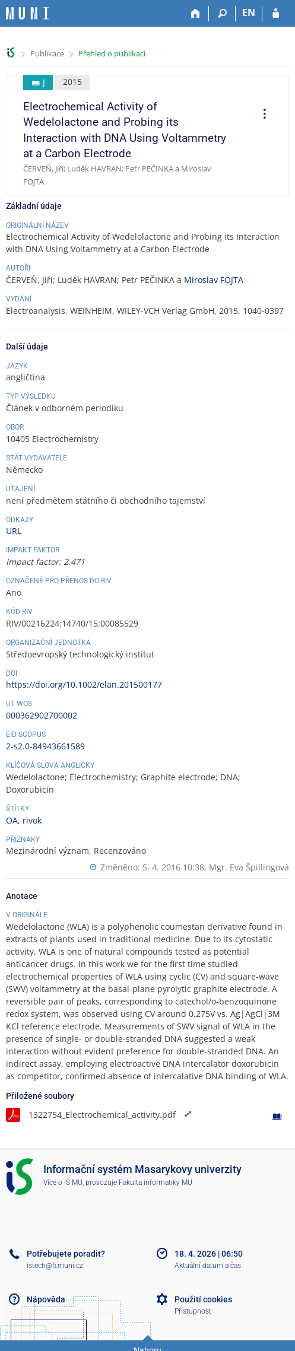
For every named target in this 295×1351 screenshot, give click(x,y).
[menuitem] (260, 115)
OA (12, 820)
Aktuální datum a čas (208, 1265)
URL (13, 530)
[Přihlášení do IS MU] (275, 13)
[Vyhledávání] (222, 13)
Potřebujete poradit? (66, 1253)
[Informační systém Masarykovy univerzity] (27, 13)
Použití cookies (203, 1299)
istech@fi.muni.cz (55, 1265)
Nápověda (46, 1299)
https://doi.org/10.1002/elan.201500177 (84, 684)
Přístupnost (193, 1311)
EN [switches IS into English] (248, 12)
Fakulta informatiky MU (155, 1182)
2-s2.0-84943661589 (45, 746)
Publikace (47, 53)
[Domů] (195, 13)
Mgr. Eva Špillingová (249, 867)
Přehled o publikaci (111, 53)
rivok (32, 820)
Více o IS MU (63, 1182)
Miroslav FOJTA (213, 279)
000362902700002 (41, 715)
